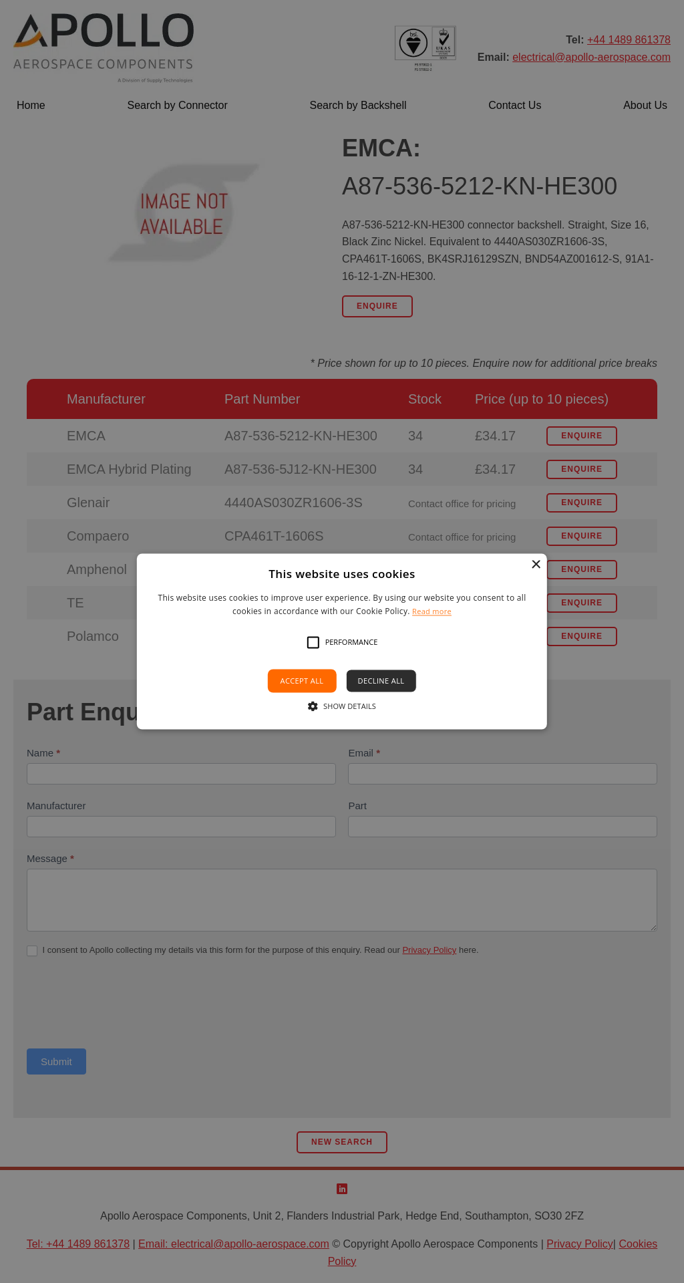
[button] (313, 642)
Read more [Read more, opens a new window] (432, 612)
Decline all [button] (381, 681)
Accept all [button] (302, 681)
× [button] (535, 565)
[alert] (342, 641)
